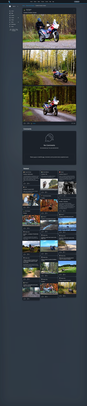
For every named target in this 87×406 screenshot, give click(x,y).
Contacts (13, 29)
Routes (42, 1)
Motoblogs (12, 24)
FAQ (10, 29)
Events (46, 1)
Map (50, 1)
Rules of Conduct (15, 30)
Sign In (77, 1)
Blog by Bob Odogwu (30, 5)
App (53, 1)
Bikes (39, 1)
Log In (34, 157)
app (43, 157)
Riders (35, 1)
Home (31, 1)
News (11, 26)
